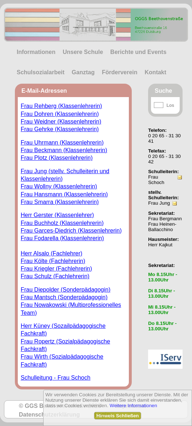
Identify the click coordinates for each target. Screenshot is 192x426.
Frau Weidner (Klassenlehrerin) (61, 121)
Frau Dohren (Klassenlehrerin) (60, 114)
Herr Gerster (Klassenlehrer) (57, 215)
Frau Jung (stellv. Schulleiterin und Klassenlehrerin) (65, 175)
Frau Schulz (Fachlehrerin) (55, 276)
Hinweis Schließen (117, 415)
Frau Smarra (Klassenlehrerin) (60, 202)
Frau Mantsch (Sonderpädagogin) (64, 297)
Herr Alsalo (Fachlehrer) (51, 253)
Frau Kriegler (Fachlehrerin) (56, 269)
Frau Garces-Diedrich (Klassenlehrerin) (71, 230)
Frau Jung (159, 203)
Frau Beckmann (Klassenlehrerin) (64, 150)
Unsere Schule (83, 52)
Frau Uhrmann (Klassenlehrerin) (62, 142)
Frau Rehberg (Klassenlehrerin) (61, 106)
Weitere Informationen (133, 405)
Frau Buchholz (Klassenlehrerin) (62, 223)
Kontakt (156, 72)
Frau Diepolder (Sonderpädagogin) (65, 290)
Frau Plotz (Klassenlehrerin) (57, 158)
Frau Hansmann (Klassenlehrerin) (64, 194)
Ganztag (83, 72)
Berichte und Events (138, 52)
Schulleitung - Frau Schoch (55, 378)
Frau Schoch (156, 179)
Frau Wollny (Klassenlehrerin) (59, 186)
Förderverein (120, 72)
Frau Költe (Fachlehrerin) (53, 261)
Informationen (36, 52)
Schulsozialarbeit (41, 72)
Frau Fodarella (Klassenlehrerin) (62, 238)
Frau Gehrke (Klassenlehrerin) (60, 129)
